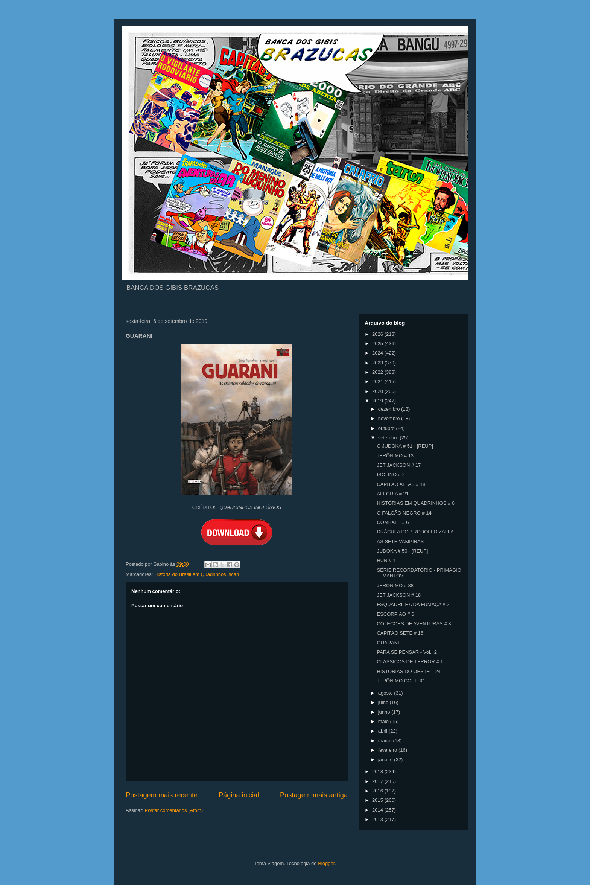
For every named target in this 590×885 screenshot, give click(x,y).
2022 (378, 372)
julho (384, 702)
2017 (378, 781)
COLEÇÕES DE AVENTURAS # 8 (414, 623)
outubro (387, 428)
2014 (378, 810)
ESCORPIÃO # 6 (395, 614)
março (385, 740)
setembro (389, 437)
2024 (378, 353)
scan (234, 574)
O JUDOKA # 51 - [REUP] (405, 446)
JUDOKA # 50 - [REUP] (402, 551)
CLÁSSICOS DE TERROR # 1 (410, 661)
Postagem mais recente (162, 795)
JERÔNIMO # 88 (395, 585)
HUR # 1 (386, 560)
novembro (389, 418)
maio (384, 721)
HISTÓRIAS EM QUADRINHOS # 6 (416, 503)
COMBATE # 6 (393, 522)
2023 (378, 363)
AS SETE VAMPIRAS (400, 541)
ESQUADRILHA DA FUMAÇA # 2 (413, 604)
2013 (378, 819)
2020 (378, 391)
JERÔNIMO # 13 (395, 455)
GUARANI (388, 643)
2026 (378, 334)
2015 (378, 800)
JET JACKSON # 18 (399, 595)
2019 (378, 401)
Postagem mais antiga (314, 795)
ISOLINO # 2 (390, 474)
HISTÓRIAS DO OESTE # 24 (409, 671)
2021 (378, 381)
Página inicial (239, 795)
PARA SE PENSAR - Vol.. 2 (406, 652)
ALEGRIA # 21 (393, 494)
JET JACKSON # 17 (399, 465)
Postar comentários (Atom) (174, 810)
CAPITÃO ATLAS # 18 (401, 484)
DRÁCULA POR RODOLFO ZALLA (415, 532)
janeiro (386, 759)
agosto (386, 693)
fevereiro (388, 750)
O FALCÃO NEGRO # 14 (404, 513)
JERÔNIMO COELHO (400, 681)
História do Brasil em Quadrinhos (190, 574)
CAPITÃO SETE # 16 (400, 633)
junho (384, 712)
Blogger (326, 863)
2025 (378, 343)
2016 (378, 791)
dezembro (389, 409)
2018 (378, 771)
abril (383, 731)
